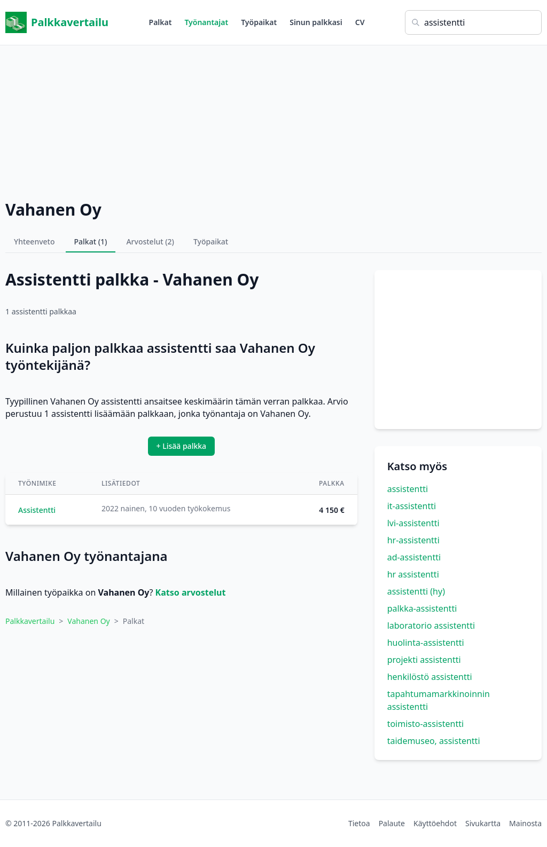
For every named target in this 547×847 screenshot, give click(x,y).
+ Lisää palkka (182, 446)
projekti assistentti (424, 660)
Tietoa (359, 823)
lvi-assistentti (413, 523)
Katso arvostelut (190, 592)
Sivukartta (483, 823)
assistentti (407, 489)
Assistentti (37, 510)
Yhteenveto (34, 241)
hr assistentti (413, 574)
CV (360, 22)
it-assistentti (411, 506)
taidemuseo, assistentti (433, 741)
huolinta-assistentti (425, 642)
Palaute (392, 823)
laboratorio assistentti (431, 625)
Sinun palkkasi (316, 22)
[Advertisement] (273, 120)
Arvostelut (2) (150, 241)
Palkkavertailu (56, 22)
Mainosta (525, 823)
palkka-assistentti (422, 608)
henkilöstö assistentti (429, 677)
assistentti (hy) (416, 591)
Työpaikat (259, 22)
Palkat (160, 22)
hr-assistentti (413, 540)
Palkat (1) (90, 241)
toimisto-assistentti (425, 724)
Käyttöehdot (435, 823)
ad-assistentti (414, 557)
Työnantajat (206, 22)
